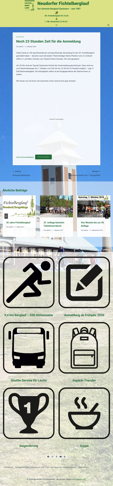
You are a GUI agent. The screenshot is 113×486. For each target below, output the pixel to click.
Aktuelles (20, 37)
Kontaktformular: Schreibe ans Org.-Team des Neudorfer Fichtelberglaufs (45, 467)
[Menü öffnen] (57, 25)
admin (21, 46)
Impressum (8, 467)
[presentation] (19, 206)
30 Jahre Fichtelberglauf (18, 222)
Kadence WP (81, 479)
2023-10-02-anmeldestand (25, 157)
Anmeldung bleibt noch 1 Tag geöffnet (79, 173)
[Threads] (56, 457)
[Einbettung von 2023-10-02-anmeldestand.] (56, 119)
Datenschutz (83, 467)
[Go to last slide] (6, 216)
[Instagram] (52, 457)
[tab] (52, 238)
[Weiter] (107, 216)
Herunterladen (43, 157)
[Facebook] (48, 457)
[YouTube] (60, 457)
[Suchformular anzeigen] (108, 25)
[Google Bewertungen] (65, 457)
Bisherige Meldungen (34, 173)
